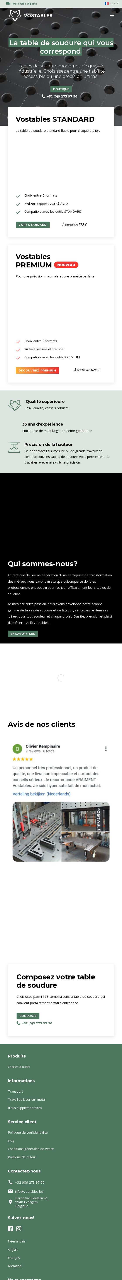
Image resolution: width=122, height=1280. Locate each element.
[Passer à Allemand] (61, 1266)
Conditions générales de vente (31, 1149)
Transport (15, 1091)
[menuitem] (109, 3)
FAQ (11, 1140)
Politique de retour (22, 1157)
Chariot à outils (19, 1066)
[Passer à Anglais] (61, 1250)
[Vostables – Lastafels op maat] (30, 15)
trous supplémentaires (25, 1107)
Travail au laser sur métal (27, 1099)
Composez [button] (15, 1016)
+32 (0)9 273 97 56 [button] (59, 96)
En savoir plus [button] (23, 633)
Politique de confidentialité (28, 1132)
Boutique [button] (61, 89)
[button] (112, 15)
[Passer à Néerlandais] (61, 1241)
